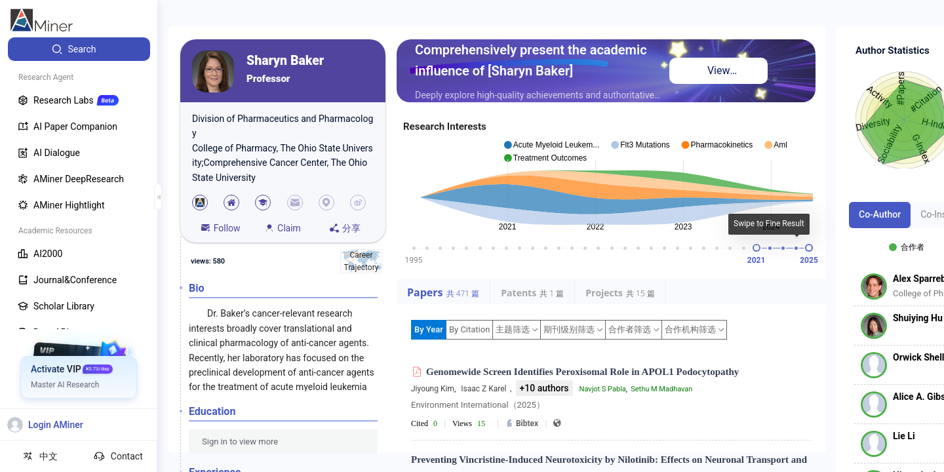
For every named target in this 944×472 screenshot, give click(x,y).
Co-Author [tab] (880, 214)
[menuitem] (79, 49)
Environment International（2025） (478, 405)
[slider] (756, 247)
